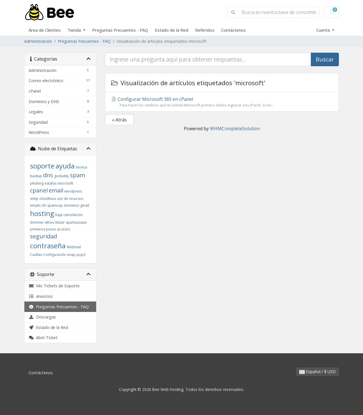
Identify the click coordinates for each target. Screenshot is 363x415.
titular (60, 222)
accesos (63, 229)
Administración (38, 41)
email (56, 190)
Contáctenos (233, 30)
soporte (42, 165)
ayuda (65, 165)
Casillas (36, 254)
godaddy (61, 176)
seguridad (43, 236)
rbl (44, 205)
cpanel (39, 190)
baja (58, 214)
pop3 (81, 254)
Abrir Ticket (43, 337)
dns (48, 175)
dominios (71, 205)
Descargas (42, 317)
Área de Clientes (45, 30)
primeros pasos (43, 229)
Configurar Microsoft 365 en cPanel (222, 102)
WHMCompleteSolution (235, 128)
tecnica (81, 167)
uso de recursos (70, 198)
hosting (42, 213)
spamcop (55, 205)
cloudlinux (47, 198)
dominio (37, 222)
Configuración (54, 254)
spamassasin (76, 222)
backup (36, 176)
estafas (50, 183)
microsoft (65, 183)
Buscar (325, 59)
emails (35, 205)
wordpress (73, 191)
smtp (34, 198)
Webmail (74, 247)
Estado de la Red (171, 30)
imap (71, 254)
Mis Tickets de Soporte (54, 285)
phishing (37, 183)
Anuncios (41, 296)
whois (49, 222)
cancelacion (73, 214)
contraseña (48, 245)
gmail (84, 205)
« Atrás (119, 120)
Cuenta (323, 30)
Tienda (74, 30)
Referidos (204, 30)
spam (77, 175)
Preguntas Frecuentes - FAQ (120, 30)
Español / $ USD (317, 371)
